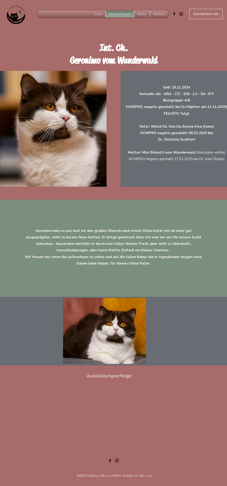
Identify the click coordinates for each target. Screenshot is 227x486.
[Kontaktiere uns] (206, 14)
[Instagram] (181, 14)
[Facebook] (174, 14)
